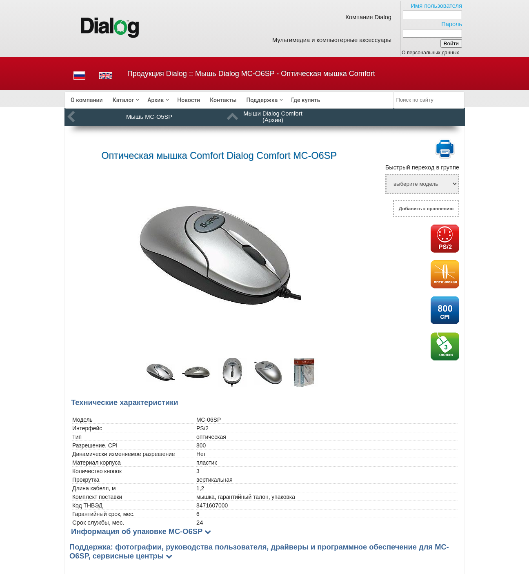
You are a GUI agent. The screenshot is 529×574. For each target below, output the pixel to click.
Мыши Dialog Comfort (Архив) (272, 116)
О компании (87, 100)
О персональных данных (430, 53)
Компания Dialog (368, 17)
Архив (155, 100)
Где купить (305, 100)
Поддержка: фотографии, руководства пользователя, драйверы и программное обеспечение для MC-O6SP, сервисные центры (259, 551)
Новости (188, 100)
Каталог (123, 100)
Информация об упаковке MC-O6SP (136, 531)
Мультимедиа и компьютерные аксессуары (331, 40)
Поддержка (262, 100)
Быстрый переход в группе (422, 167)
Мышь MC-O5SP (149, 116)
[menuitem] (87, 100)
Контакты (223, 100)
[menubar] (229, 100)
